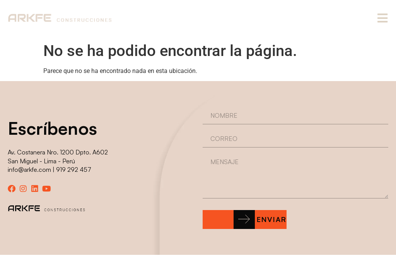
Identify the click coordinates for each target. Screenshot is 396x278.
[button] (245, 219)
